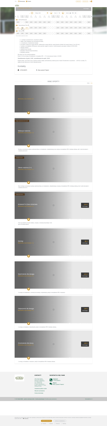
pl (16, 1)
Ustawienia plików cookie (41, 413)
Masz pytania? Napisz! (43, 95)
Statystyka (50, 423)
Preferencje (57, 423)
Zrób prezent (73, 138)
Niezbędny (43, 423)
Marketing (63, 423)
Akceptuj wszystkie (46, 420)
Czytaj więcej (25, 418)
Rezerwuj (84, 138)
